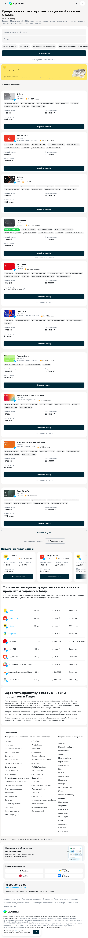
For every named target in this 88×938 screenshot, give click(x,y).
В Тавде (49, 839)
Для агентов (47, 899)
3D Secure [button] (60, 451)
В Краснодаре (63, 776)
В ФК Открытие (36, 770)
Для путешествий (11, 759)
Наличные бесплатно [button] (55, 273)
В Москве (61, 743)
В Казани (61, 798)
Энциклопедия (36, 903)
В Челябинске (63, 765)
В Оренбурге (63, 817)
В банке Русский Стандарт (40, 785)
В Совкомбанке (36, 778)
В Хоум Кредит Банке (38, 807)
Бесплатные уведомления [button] (64, 229)
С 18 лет (8, 741)
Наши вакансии (74, 903)
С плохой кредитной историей (17, 778)
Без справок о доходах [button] (45, 103)
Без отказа (9, 745)
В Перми (61, 754)
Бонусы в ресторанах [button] (12, 454)
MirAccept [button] (25, 106)
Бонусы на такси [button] (26, 407)
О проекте (7, 899)
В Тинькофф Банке (37, 756)
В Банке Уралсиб (37, 811)
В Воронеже (62, 780)
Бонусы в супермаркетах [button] (74, 233)
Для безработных (11, 796)
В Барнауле (62, 824)
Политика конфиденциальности (16, 903)
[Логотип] (11, 911)
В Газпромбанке (36, 774)
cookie (17, 931)
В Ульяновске (63, 809)
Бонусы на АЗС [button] (37, 189)
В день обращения (12, 815)
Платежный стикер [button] (38, 106)
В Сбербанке (35, 741)
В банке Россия (36, 796)
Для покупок (9, 756)
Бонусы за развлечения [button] (22, 503)
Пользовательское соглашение (66, 899)
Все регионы (63, 831)
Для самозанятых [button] (38, 148)
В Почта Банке (36, 752)
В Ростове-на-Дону (65, 787)
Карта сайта (48, 903)
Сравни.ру (4, 839)
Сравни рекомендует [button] (11, 229)
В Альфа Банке (36, 745)
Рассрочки (9, 807)
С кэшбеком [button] (8, 144)
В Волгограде (63, 802)
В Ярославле (63, 813)
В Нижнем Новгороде (66, 795)
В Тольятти (62, 828)
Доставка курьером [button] (27, 103)
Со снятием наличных (13, 763)
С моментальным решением (16, 782)
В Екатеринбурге (64, 758)
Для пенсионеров (12, 752)
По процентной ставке (35, 839)
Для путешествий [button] (62, 103)
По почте (8, 800)
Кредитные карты (12, 811)
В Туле (60, 820)
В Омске (61, 773)
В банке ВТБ (35, 748)
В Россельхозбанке (37, 789)
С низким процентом (13, 804)
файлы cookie (28, 924)
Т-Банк (11, 610)
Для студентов (10, 767)
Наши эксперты (60, 903)
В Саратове (62, 806)
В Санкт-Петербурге (66, 747)
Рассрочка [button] (74, 103)
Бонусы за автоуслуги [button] (52, 189)
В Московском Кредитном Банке (43, 800)
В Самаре (61, 784)
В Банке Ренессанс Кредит (40, 759)
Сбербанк (12, 633)
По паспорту (9, 793)
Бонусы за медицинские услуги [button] (43, 276)
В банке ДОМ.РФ (37, 804)
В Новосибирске (64, 751)
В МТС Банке (35, 763)
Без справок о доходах (13, 748)
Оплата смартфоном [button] (11, 106)
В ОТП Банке (35, 782)
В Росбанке (34, 793)
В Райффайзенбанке (38, 767)
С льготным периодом (13, 789)
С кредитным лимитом (13, 785)
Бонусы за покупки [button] (11, 103)
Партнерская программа (31, 899)
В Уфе (60, 769)
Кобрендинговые (11, 770)
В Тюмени (62, 791)
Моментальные (11, 774)
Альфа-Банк (13, 618)
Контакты (17, 899)
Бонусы (24, 46)
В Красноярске (63, 762)
